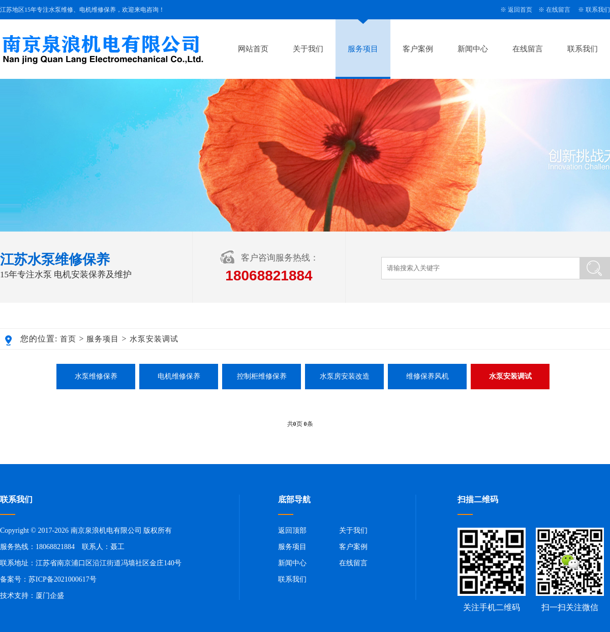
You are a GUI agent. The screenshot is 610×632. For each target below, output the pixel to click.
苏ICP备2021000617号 (62, 579)
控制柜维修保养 (262, 376)
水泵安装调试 (154, 339)
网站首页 (253, 49)
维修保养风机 (427, 376)
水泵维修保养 (96, 376)
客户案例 (418, 49)
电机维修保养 (179, 376)
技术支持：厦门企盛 (32, 595)
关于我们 (308, 49)
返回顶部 (292, 530)
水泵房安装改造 (345, 376)
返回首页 (520, 9)
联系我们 (598, 9)
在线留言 (558, 9)
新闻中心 (473, 49)
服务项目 (363, 49)
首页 (68, 339)
